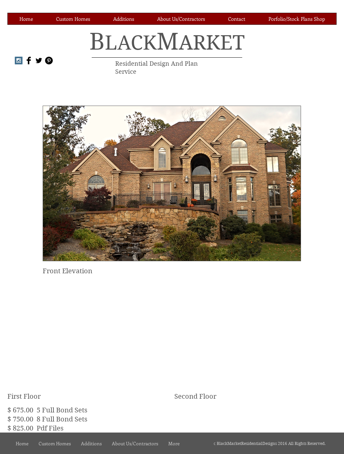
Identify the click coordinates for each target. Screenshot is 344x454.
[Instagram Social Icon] (19, 60)
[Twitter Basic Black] (39, 60)
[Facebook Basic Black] (29, 60)
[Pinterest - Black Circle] (49, 60)
